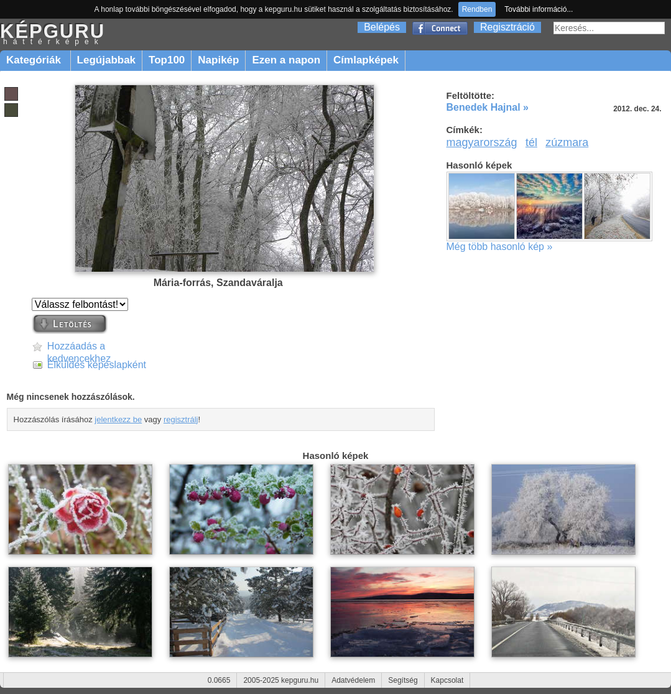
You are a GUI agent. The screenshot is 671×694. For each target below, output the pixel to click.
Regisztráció (507, 27)
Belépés (382, 27)
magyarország (482, 142)
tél (531, 142)
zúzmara (566, 142)
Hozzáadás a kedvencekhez (79, 347)
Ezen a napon (286, 60)
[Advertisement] (557, 353)
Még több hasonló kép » (500, 246)
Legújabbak (106, 60)
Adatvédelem (353, 680)
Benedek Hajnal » (488, 107)
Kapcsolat (447, 680)
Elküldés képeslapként (96, 364)
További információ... (538, 9)
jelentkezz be (118, 419)
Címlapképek (366, 60)
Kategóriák (35, 60)
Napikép (218, 60)
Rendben (477, 9)
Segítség (402, 680)
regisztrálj (181, 419)
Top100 (167, 60)
